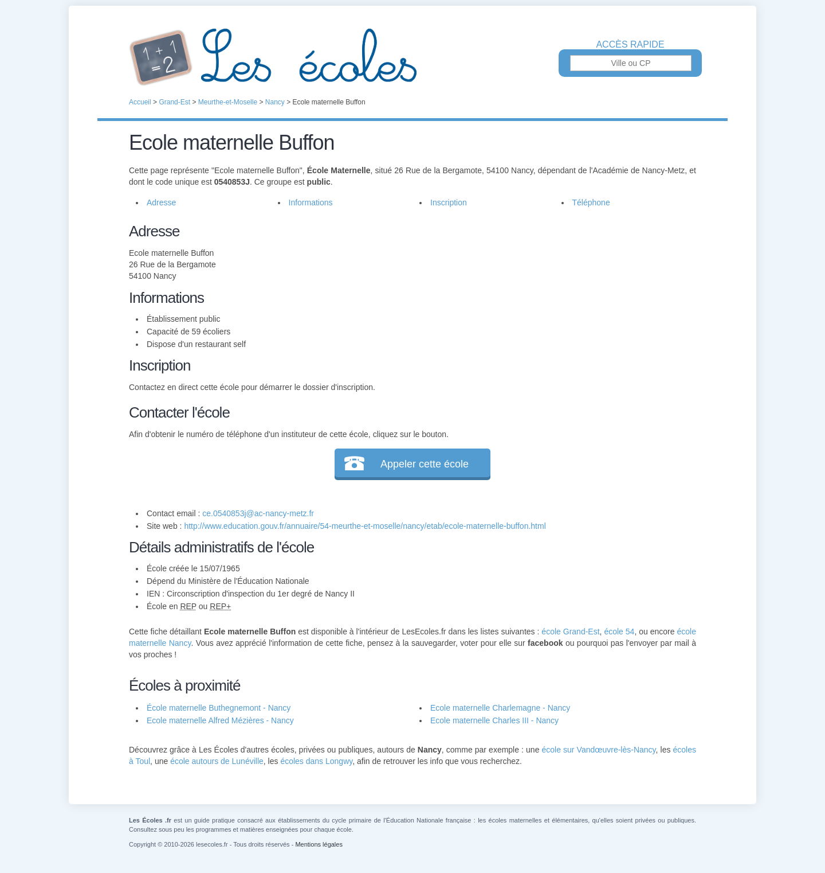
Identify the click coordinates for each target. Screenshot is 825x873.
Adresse (161, 202)
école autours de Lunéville (217, 761)
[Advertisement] (549, 300)
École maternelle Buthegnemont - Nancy (218, 707)
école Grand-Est (570, 631)
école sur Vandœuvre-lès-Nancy (599, 749)
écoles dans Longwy (316, 761)
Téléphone (591, 202)
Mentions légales (319, 844)
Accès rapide (630, 44)
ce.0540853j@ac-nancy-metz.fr (258, 513)
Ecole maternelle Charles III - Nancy (494, 720)
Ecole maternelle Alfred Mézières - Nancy (220, 720)
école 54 (619, 631)
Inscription (448, 202)
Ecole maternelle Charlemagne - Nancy (500, 707)
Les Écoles (412, 57)
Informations (311, 202)
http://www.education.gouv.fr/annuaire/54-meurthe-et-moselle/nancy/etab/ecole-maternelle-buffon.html (364, 526)
